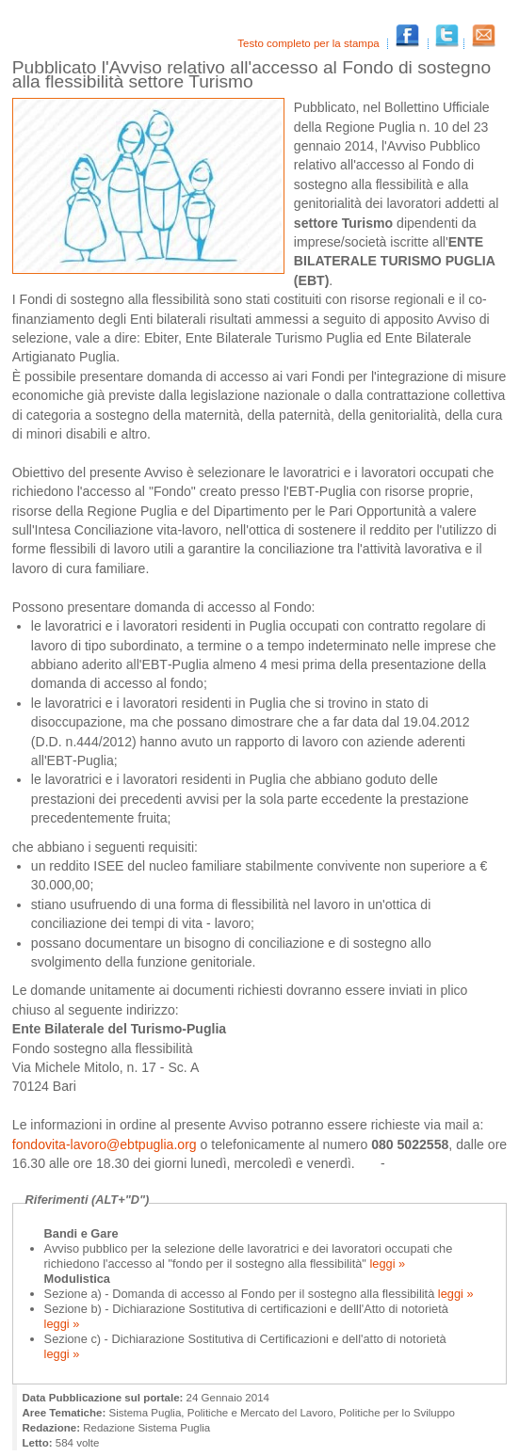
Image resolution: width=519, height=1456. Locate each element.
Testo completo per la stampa (309, 43)
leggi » (385, 1263)
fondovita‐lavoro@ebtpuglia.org (106, 1144)
